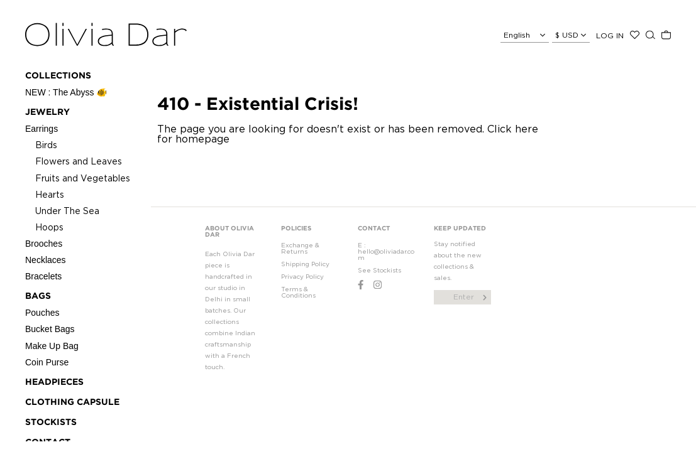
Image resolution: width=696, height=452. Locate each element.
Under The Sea (67, 210)
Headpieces (54, 382)
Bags (38, 296)
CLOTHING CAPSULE (72, 402)
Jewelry (47, 112)
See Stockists (379, 270)
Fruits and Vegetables (82, 178)
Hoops (49, 227)
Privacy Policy (302, 276)
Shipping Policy (305, 264)
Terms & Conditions (298, 292)
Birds (46, 144)
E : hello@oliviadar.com (386, 251)
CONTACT (374, 229)
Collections (58, 76)
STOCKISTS (51, 422)
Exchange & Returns (300, 248)
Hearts (49, 194)
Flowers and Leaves (78, 161)
